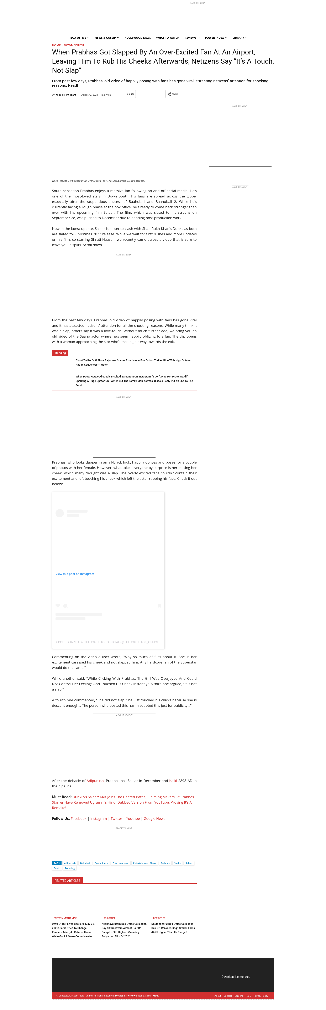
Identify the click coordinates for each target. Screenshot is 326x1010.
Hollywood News (138, 37)
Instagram (98, 818)
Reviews (192, 37)
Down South (74, 45)
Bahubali (85, 863)
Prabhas (165, 863)
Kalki (173, 780)
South (57, 868)
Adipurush (95, 780)
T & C (248, 995)
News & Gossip (107, 37)
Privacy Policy (261, 995)
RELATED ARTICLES (67, 880)
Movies (119, 995)
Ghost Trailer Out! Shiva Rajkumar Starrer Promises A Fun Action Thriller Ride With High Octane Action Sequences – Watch (133, 362)
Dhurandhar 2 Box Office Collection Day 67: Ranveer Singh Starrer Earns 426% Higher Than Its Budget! (173, 928)
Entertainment (120, 863)
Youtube (133, 818)
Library (240, 37)
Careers (239, 995)
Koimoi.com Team (66, 94)
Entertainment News (144, 863)
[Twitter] (62, 856)
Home (56, 45)
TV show (130, 995)
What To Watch (167, 37)
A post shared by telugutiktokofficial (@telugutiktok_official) (109, 642)
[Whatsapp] (69, 856)
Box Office (79, 37)
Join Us (127, 93)
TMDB (154, 995)
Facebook (78, 818)
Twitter (116, 818)
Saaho (177, 863)
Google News (154, 818)
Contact (228, 995)
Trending (70, 868)
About (218, 995)
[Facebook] (55, 856)
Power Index (216, 37)
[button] (172, 94)
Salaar (188, 863)
